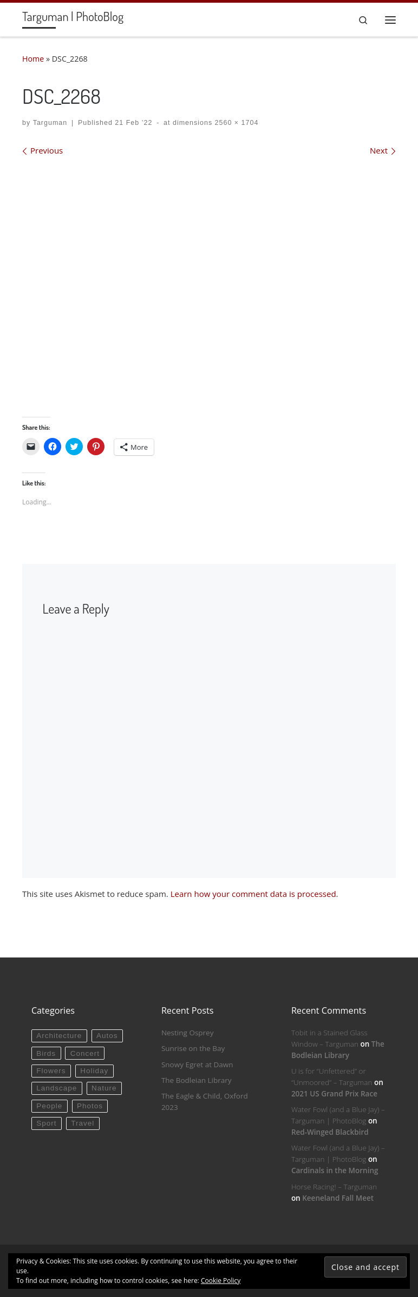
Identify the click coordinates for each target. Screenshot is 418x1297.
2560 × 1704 (235, 123)
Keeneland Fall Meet (338, 1198)
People (49, 1106)
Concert (85, 1053)
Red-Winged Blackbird (330, 1132)
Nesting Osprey (187, 1032)
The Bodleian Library (196, 1080)
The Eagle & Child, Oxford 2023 (204, 1101)
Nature (104, 1088)
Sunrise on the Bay (193, 1048)
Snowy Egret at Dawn (197, 1064)
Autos (107, 1036)
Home (33, 59)
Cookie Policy (220, 1280)
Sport (46, 1123)
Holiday (94, 1071)
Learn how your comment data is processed (253, 893)
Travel (82, 1123)
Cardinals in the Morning (334, 1170)
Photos (90, 1106)
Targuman (50, 123)
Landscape (56, 1088)
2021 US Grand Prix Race (334, 1094)
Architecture (59, 1036)
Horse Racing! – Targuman (334, 1187)
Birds (46, 1053)
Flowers (51, 1071)
